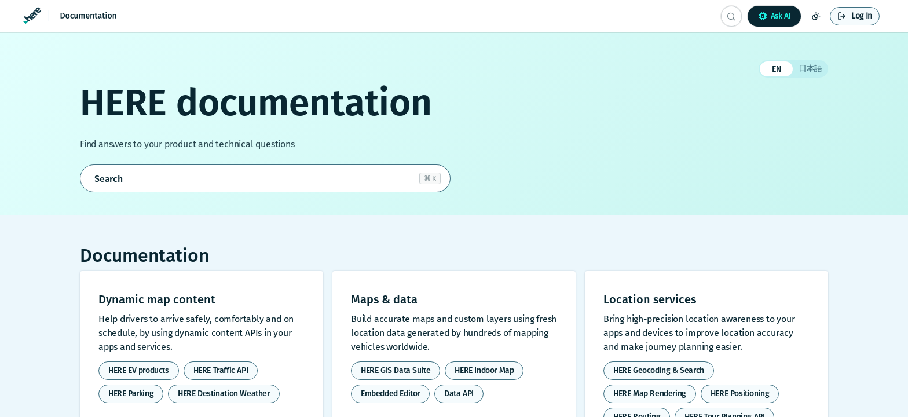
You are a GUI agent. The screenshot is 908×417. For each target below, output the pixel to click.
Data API (459, 393)
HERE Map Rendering (649, 393)
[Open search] (265, 178)
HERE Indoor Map (484, 370)
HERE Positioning (740, 393)
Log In (861, 16)
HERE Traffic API (220, 370)
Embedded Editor (390, 393)
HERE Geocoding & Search (658, 370)
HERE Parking (130, 393)
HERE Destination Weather (223, 393)
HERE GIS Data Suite (395, 370)
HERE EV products (138, 370)
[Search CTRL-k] (731, 16)
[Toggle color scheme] (816, 16)
